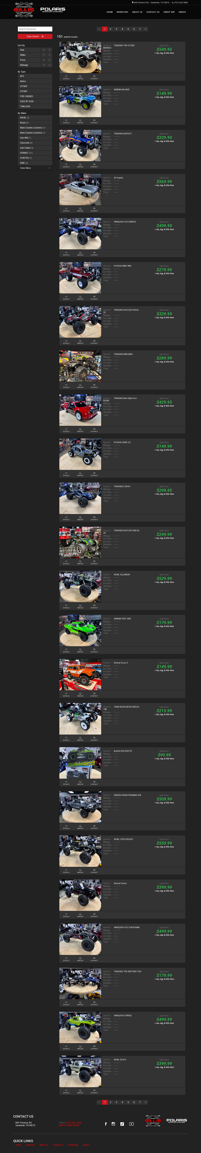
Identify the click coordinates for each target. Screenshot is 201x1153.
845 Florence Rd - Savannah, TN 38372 (151, 2)
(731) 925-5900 (181, 2)
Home (18, 1145)
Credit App (73, 1145)
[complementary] (192, 1144)
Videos (86, 1145)
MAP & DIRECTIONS (69, 1125)
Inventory (30, 1145)
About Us (43, 1145)
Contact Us (58, 1145)
